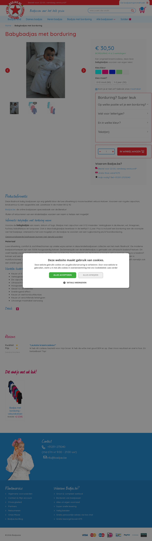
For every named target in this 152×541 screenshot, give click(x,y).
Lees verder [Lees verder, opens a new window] (112, 268)
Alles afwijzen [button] (90, 275)
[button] (75, 282)
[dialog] (76, 270)
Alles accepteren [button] (63, 275)
